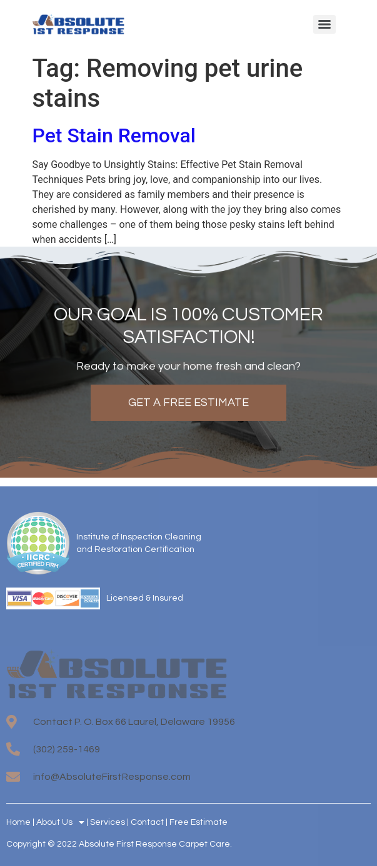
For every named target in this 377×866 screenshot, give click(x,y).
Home (18, 822)
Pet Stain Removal (114, 135)
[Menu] (324, 24)
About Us (60, 822)
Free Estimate (198, 822)
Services (107, 822)
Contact (147, 822)
